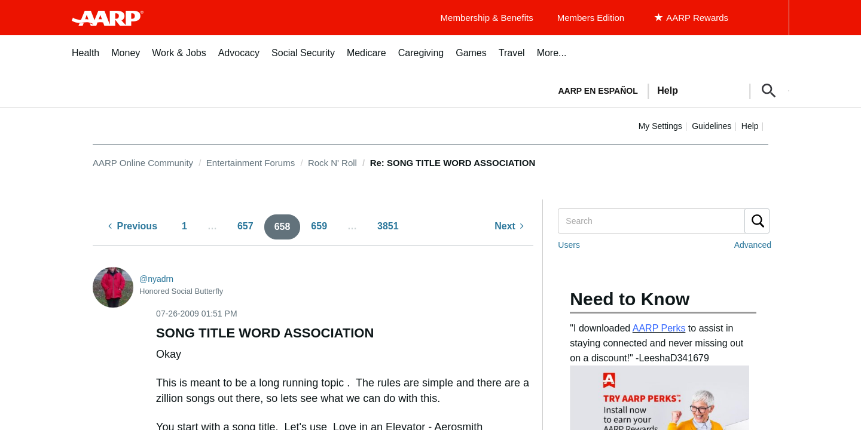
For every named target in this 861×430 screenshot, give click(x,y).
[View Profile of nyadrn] (156, 279)
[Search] (663, 221)
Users (569, 245)
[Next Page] (509, 226)
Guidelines (711, 126)
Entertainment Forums (250, 163)
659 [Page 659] (319, 226)
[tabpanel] (668, 90)
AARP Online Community (143, 163)
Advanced (752, 245)
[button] (769, 91)
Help (750, 126)
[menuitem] (85, 59)
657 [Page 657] (245, 226)
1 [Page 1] (184, 226)
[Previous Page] (133, 226)
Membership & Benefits (487, 18)
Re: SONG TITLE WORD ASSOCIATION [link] (453, 163)
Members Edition (591, 18)
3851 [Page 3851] (388, 226)
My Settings (660, 126)
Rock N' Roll (332, 163)
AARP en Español (598, 91)
